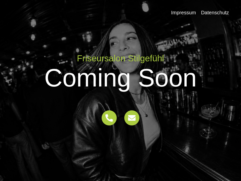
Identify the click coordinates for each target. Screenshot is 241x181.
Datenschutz (215, 12)
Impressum (183, 12)
